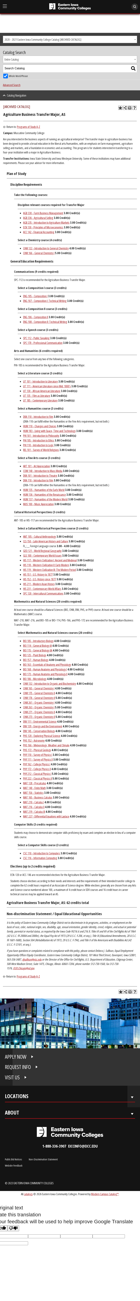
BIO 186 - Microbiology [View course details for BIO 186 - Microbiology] (34, 679)
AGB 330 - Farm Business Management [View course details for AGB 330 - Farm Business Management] (43, 213)
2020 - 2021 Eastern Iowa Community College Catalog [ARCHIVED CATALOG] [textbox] (43, 40)
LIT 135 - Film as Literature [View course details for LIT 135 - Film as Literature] (36, 396)
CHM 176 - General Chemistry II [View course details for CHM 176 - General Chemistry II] (39, 698)
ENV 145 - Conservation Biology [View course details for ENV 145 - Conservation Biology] (39, 731)
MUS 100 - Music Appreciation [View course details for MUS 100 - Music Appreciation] (38, 504)
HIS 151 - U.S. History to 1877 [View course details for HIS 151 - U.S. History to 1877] (38, 575)
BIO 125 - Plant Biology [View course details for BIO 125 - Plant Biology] (34, 655)
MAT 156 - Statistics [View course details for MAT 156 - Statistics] (33, 793)
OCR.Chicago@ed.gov (23, 968)
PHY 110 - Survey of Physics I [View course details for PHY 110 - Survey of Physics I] (37, 755)
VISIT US (12, 1077)
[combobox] (70, 39)
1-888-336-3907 (54, 1146)
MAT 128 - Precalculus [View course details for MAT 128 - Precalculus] (34, 783)
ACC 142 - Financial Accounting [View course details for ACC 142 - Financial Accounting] (38, 232)
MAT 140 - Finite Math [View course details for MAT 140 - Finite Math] (34, 788)
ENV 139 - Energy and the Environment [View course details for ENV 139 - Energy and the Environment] (42, 726)
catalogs (28, 1194)
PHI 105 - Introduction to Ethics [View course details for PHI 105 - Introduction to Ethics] (38, 440)
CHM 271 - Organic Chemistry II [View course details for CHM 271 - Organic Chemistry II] (39, 712)
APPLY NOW (15, 1056)
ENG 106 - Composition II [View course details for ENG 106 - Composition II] (35, 317)
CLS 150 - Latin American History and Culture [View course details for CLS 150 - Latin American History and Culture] (45, 541)
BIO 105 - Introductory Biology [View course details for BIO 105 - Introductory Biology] (38, 641)
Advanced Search (11, 85)
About (12, 1113)
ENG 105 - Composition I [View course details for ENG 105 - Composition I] (35, 296)
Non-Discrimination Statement (43, 1159)
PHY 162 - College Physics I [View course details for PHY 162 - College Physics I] (36, 764)
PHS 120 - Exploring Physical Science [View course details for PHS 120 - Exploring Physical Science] (41, 736)
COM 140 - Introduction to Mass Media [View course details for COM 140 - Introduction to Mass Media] (42, 471)
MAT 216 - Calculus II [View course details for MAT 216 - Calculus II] (33, 807)
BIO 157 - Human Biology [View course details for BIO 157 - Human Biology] (35, 660)
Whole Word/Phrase (18, 76)
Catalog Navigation (16, 95)
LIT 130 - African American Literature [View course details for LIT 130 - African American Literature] (41, 391)
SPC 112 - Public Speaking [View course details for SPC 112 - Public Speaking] (36, 338)
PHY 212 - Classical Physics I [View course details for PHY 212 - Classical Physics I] (37, 774)
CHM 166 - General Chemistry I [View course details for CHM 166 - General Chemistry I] (39, 253)
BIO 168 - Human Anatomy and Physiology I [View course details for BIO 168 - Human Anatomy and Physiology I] (45, 669)
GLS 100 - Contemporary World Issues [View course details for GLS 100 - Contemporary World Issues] (42, 556)
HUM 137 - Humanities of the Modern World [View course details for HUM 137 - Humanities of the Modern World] (45, 499)
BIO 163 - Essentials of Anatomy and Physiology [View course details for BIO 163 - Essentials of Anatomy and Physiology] (47, 665)
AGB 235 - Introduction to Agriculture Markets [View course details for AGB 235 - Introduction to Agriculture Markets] (46, 223)
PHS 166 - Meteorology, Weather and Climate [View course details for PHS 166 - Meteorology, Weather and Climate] (46, 745)
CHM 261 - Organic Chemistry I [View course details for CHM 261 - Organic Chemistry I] (39, 703)
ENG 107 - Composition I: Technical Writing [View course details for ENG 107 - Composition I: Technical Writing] (45, 301)
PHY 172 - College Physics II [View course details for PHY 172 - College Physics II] (37, 769)
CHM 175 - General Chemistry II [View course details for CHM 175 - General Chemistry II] (39, 693)
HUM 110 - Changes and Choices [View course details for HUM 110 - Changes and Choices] (39, 426)
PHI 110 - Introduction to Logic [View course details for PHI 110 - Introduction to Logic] (38, 445)
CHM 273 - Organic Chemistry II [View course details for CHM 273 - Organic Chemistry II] (39, 717)
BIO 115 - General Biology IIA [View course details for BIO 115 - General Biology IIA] (37, 650)
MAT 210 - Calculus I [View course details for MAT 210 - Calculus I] (33, 802)
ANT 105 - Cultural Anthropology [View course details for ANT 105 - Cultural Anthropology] (39, 537)
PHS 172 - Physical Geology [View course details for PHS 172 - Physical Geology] (37, 750)
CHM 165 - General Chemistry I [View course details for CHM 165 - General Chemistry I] (39, 688)
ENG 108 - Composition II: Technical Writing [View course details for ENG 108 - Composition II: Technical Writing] (45, 322)
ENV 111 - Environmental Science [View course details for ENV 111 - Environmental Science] (40, 722)
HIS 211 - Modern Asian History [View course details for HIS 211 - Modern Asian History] (39, 584)
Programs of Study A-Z (28, 127)
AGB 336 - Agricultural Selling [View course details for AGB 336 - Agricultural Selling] (38, 218)
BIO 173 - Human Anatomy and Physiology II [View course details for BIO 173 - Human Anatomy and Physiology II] (45, 674)
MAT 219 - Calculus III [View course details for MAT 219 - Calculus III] (34, 812)
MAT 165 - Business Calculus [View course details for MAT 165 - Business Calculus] (37, 797)
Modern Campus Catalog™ (105, 1194)
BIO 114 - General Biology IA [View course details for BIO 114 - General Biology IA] (37, 646)
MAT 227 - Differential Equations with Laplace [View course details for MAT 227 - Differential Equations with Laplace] (46, 816)
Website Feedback (13, 1165)
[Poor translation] (13, 1228)
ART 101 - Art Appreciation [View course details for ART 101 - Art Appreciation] (36, 466)
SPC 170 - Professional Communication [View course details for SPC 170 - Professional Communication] (43, 343)
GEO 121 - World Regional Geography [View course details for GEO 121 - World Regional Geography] (42, 551)
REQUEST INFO (18, 1067)
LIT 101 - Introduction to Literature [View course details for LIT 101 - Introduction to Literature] (40, 381)
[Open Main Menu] (5, 6)
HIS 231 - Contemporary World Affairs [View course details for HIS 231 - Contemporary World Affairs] (42, 589)
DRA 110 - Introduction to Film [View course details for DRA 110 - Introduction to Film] (38, 417)
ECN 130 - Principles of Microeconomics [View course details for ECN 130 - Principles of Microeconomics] (43, 227)
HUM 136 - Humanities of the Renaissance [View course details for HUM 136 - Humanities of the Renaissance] (44, 495)
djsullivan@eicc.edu (32, 959)
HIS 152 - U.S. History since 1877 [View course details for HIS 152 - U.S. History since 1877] (39, 579)
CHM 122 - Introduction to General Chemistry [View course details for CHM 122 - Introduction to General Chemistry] (46, 248)
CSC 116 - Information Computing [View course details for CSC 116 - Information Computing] (40, 858)
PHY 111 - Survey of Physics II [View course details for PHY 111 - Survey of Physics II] (38, 760)
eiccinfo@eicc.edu (83, 1146)
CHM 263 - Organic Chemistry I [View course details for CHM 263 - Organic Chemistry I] (39, 707)
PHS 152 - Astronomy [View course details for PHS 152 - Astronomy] (34, 741)
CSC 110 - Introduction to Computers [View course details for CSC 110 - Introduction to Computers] (41, 853)
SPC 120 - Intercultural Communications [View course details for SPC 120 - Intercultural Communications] (43, 593)
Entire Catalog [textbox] (12, 59)
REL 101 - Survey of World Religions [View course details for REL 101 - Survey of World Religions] (41, 450)
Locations (16, 1097)
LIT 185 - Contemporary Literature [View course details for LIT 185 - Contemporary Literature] (40, 400)
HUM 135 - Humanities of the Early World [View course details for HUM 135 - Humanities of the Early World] (44, 490)
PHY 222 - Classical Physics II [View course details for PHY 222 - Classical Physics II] (37, 778)
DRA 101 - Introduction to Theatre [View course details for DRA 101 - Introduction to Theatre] (40, 476)
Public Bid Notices (13, 1159)
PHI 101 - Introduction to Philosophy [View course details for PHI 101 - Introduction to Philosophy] (41, 436)
